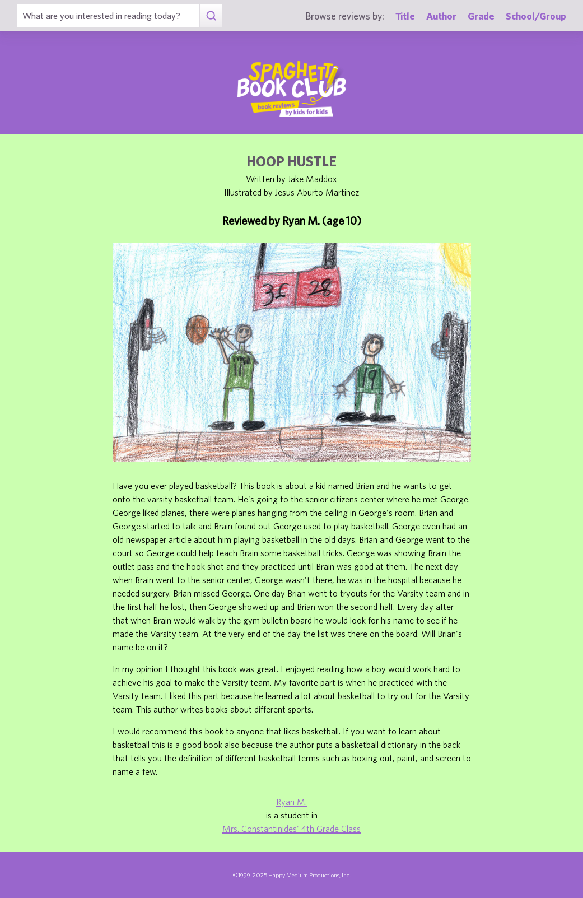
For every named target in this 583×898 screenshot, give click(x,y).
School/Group (536, 16)
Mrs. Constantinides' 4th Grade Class (291, 828)
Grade (481, 16)
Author (441, 16)
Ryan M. (291, 802)
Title (405, 16)
